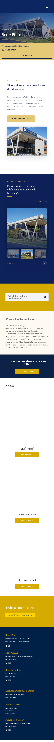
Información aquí (27, 371)
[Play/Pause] (45, 263)
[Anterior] (11, 228)
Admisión (27, 56)
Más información (27, 455)
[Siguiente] (43, 228)
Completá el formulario (20, 615)
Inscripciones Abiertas (9, 741)
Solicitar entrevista (21, 118)
